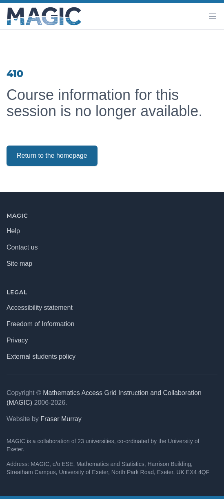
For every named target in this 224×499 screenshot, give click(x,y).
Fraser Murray (60, 418)
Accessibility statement (40, 307)
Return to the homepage (52, 155)
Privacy (17, 340)
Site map (19, 263)
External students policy (41, 356)
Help (13, 230)
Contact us (22, 247)
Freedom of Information (40, 323)
